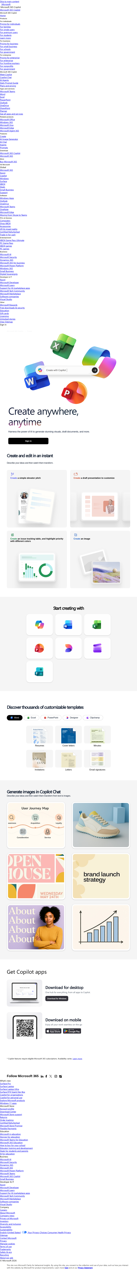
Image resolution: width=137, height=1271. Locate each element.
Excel (2, 97)
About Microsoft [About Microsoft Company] (7, 1212)
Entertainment (5, 238)
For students (6, 35)
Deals (2, 186)
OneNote (4, 209)
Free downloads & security (12, 307)
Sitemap (4, 1235)
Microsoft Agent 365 (9, 130)
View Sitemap (6, 321)
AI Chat (3, 141)
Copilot (3, 175)
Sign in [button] (28, 441)
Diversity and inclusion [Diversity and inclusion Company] (10, 1224)
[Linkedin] (42, 1076)
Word (2, 94)
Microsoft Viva (6, 125)
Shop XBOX (5, 223)
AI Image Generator (9, 139)
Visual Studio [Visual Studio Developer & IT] (6, 1204)
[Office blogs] (60, 1076)
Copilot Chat (6, 77)
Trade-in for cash (8, 234)
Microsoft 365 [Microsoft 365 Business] (6, 1167)
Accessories (5, 226)
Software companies (9, 296)
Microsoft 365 (6, 156)
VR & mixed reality (8, 229)
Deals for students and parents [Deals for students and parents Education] (14, 1151)
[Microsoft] (5, 4)
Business (3, 252)
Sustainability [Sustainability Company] (6, 1229)
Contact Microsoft (8, 1238)
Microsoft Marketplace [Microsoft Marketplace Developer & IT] (10, 1198)
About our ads (6, 1257)
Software (3, 196)
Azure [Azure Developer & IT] (2, 1184)
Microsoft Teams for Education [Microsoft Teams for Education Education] (14, 1139)
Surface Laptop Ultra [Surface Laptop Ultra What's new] (9, 1089)
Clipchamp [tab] (93, 717)
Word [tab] (14, 717)
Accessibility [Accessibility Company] (5, 1226)
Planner (3, 111)
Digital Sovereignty (9, 274)
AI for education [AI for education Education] (7, 1153)
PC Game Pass (6, 243)
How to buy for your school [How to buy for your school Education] (12, 1145)
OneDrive (4, 105)
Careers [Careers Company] (3, 1210)
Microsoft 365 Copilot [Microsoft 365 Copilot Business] (10, 1176)
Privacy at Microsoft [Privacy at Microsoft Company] (9, 1218)
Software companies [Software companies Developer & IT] (9, 1201)
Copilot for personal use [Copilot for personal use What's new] (11, 1097)
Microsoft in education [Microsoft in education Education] (10, 1134)
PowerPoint (5, 99)
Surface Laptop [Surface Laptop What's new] (7, 1086)
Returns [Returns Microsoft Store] (3, 1117)
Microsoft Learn (7, 285)
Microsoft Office (7, 119)
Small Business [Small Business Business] (7, 1179)
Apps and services (7, 89)
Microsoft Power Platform (12, 265)
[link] (37, 498)
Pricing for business (9, 43)
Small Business (7, 189)
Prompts (4, 147)
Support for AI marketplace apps (15, 288)
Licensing (4, 316)
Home (3, 15)
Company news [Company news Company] (7, 1215)
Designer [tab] (72, 717)
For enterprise (5, 55)
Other (2, 302)
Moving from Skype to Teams (13, 215)
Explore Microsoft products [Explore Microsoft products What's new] (12, 1100)
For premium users (9, 32)
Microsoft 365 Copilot (8, 13)
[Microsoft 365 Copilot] (10, 9)
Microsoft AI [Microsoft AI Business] (5, 1159)
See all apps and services (11, 113)
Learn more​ (5, 38)
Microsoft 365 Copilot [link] (15, 331)
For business (5, 41)
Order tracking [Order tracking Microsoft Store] (7, 1120)
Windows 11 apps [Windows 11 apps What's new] (8, 1103)
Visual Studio (6, 299)
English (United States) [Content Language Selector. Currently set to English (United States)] (10, 1232)
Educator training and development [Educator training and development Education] (16, 1148)
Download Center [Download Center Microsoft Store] (8, 1111)
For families (5, 26)
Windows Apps (7, 198)
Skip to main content (9, 1)
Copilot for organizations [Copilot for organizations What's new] (11, 1094)
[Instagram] (55, 1076)
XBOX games (6, 245)
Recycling (4, 1254)
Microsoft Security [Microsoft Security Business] (8, 1162)
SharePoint (5, 108)
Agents (3, 144)
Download (4, 151)
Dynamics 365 (6, 260)
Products (3, 19)
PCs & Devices (6, 218)
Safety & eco (6, 1252)
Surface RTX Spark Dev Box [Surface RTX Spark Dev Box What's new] (12, 1091)
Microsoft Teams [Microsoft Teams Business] (7, 1173)
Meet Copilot (6, 74)
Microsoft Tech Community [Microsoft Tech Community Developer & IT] (12, 1195)
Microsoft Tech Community (12, 290)
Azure (2, 172)
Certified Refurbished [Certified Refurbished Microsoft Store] (10, 1122)
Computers (5, 220)
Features (3, 134)
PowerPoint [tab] (51, 717)
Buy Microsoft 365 (8, 161)
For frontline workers (10, 63)
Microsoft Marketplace (10, 293)
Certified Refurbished (10, 231)
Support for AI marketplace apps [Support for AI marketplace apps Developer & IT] (15, 1193)
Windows (4, 178)
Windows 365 (6, 122)
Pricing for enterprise (10, 57)
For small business (8, 46)
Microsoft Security (8, 257)
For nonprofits (6, 66)
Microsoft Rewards (8, 304)
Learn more (77, 1058)
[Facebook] (46, 1076)
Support (3, 192)
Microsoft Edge (7, 127)
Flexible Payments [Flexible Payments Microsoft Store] (8, 1128)
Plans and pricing (8, 85)
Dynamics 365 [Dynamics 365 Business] (6, 1165)
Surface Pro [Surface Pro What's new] (5, 1083)
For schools (5, 49)
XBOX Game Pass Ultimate (12, 240)
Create (3, 136)
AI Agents (4, 80)
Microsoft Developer (9, 282)
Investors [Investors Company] (4, 1221)
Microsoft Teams (7, 91)
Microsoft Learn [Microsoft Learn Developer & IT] (7, 1190)
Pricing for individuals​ (10, 23)
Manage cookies (7, 1243)
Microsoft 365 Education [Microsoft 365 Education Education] (11, 1142)
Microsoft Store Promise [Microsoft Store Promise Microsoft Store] (11, 1125)
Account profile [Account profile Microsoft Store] (7, 1108)
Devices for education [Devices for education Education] (10, 1136)
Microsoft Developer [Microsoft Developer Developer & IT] (9, 1187)
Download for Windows (56, 998)
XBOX (2, 184)
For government (7, 52)
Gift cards (4, 313)
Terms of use (6, 1246)
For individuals (6, 21)
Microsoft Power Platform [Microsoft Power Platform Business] (12, 1170)
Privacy (3, 1240)
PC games (4, 248)
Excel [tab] (31, 717)
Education (4, 310)
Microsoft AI (5, 254)
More (2, 159)
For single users (7, 29)
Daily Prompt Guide (9, 82)
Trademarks (5, 1249)
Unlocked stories (7, 319)
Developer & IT (6, 277)
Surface (3, 181)
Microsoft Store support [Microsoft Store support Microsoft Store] (11, 1114)
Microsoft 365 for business (12, 262)
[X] (50, 1076)
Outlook (3, 102)
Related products (7, 117)
